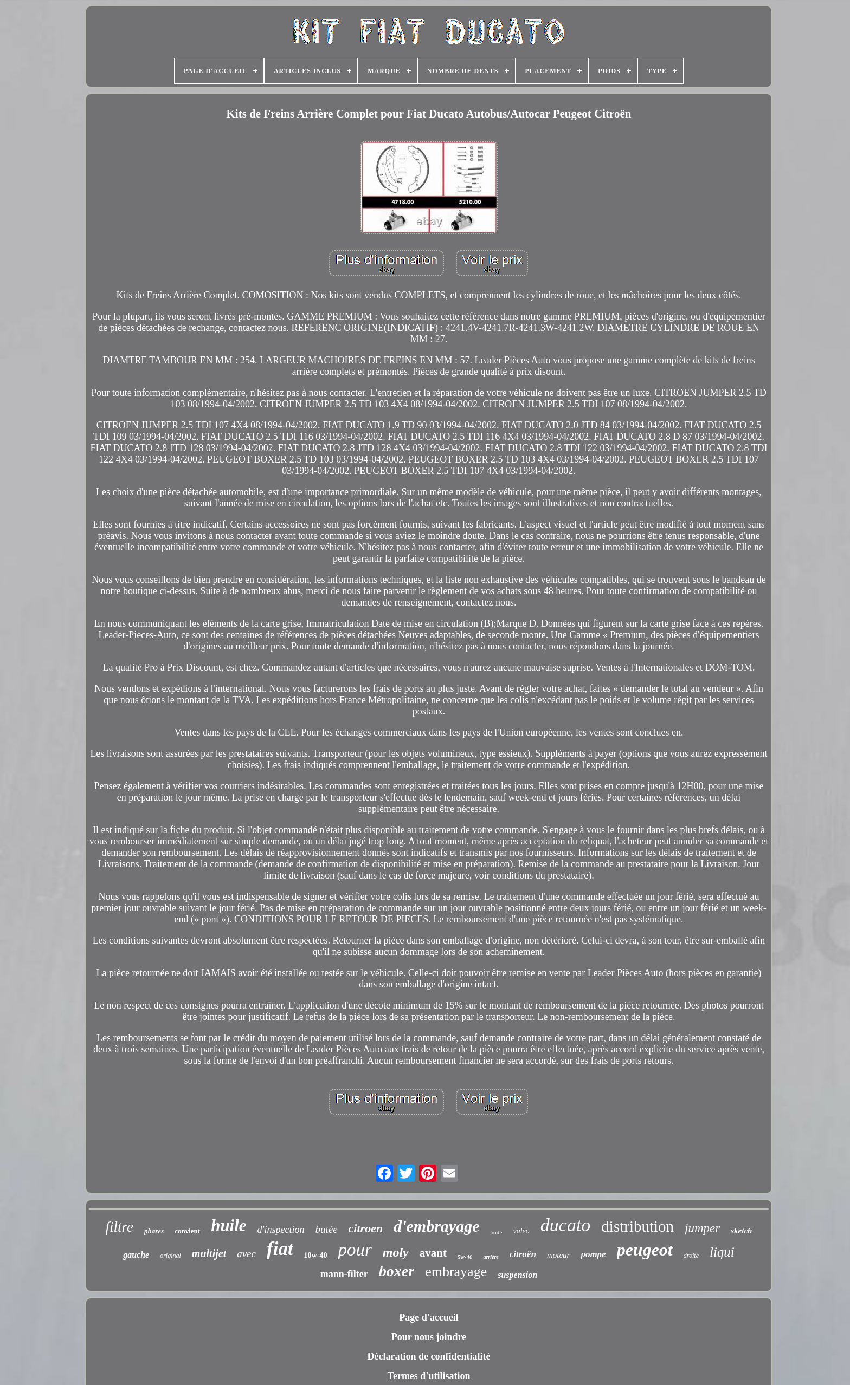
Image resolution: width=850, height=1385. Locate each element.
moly (396, 1252)
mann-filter (344, 1274)
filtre (120, 1227)
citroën (523, 1254)
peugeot (645, 1249)
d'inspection (281, 1229)
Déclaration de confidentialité (429, 1356)
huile (228, 1225)
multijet (209, 1253)
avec (246, 1253)
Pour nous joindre (428, 1336)
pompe (593, 1254)
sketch (741, 1230)
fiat (280, 1248)
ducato (565, 1225)
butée (326, 1229)
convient (187, 1231)
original (170, 1255)
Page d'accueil (428, 1317)
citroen (366, 1228)
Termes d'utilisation (429, 1375)
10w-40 (315, 1255)
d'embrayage (436, 1226)
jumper (702, 1228)
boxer (396, 1271)
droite (691, 1255)
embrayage (456, 1271)
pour (354, 1249)
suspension (517, 1274)
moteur (558, 1255)
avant (433, 1252)
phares (154, 1231)
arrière (490, 1257)
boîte (496, 1232)
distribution (637, 1226)
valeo (521, 1231)
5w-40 (465, 1256)
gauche (136, 1254)
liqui (722, 1252)
